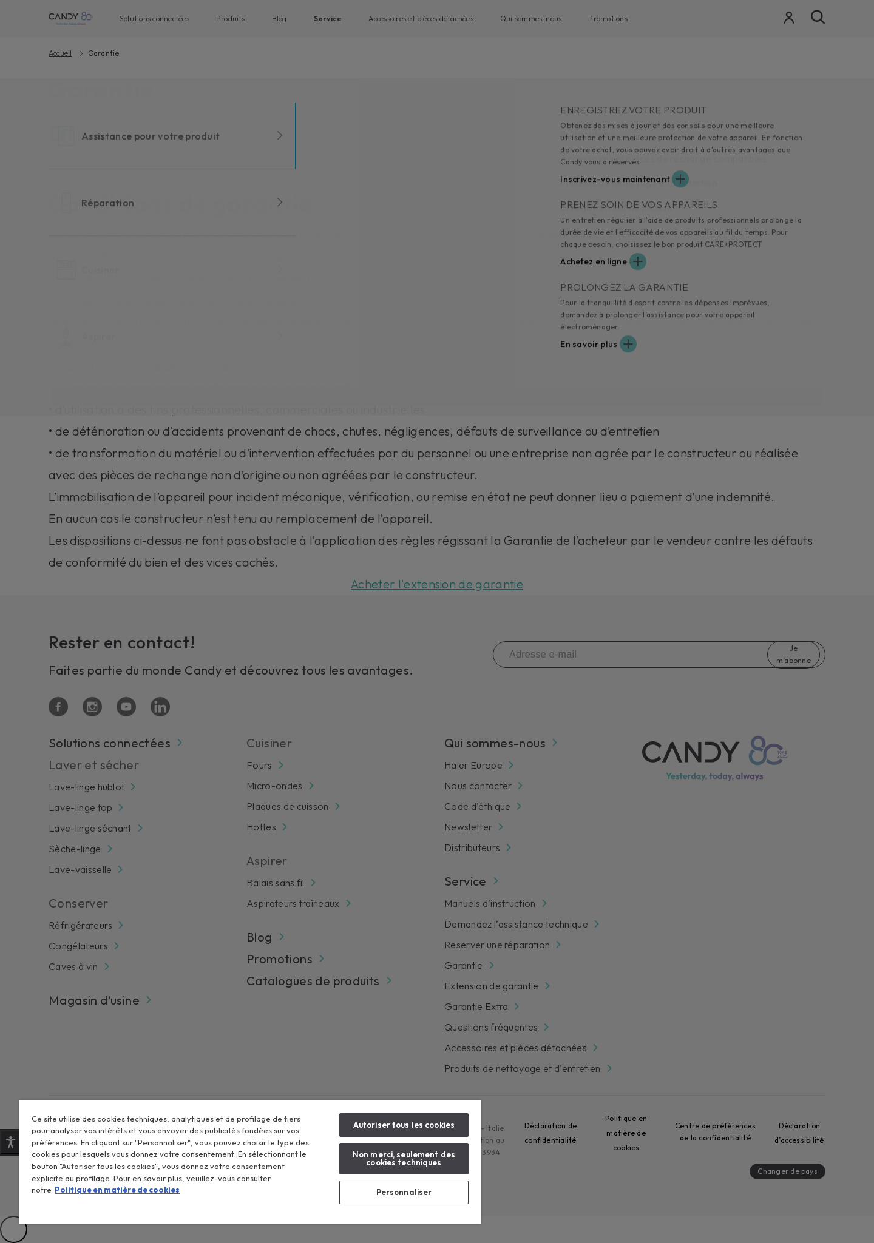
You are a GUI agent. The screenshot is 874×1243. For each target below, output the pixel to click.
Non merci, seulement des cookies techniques (404, 1158)
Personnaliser (404, 1192)
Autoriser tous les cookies (404, 1125)
